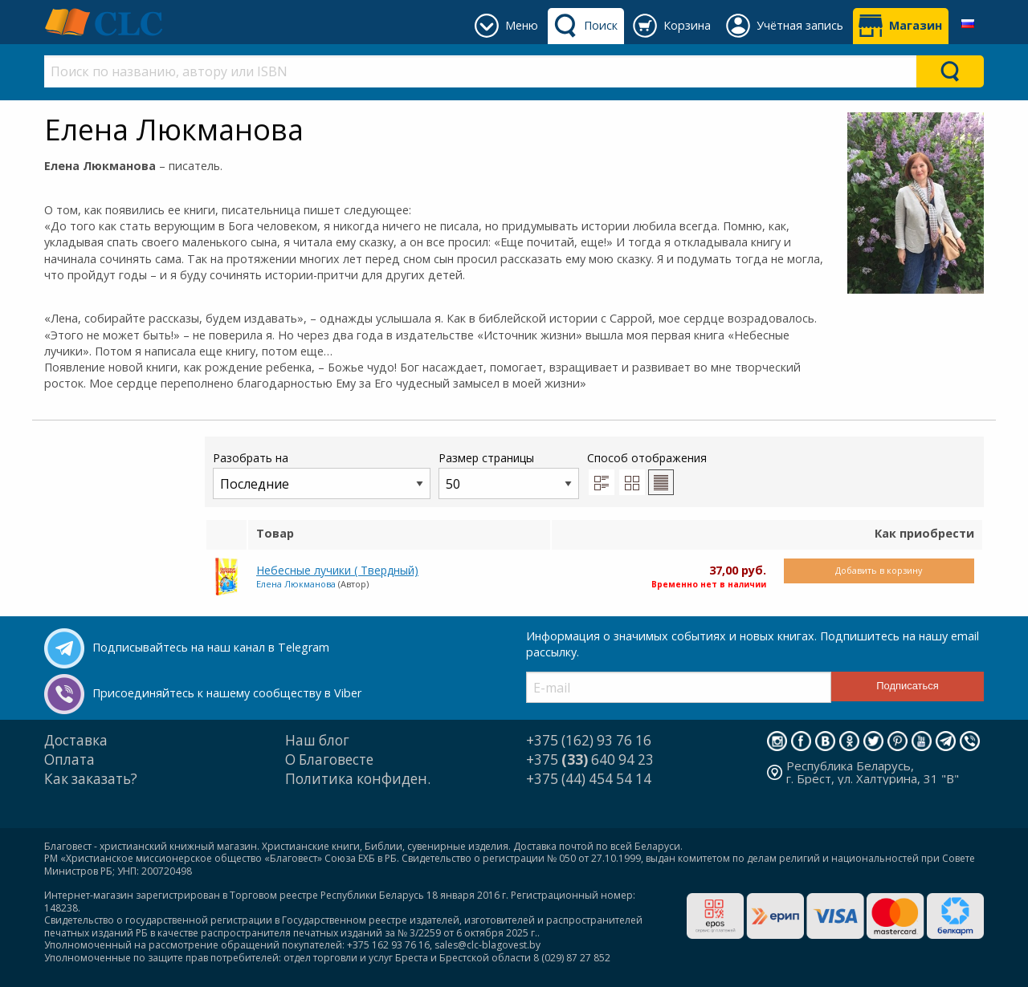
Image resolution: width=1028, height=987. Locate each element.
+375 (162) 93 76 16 (588, 740)
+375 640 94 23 (590, 759)
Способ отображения (647, 472)
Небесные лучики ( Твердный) (337, 570)
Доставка (76, 740)
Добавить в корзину (878, 570)
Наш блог (317, 740)
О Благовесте (329, 759)
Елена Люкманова (296, 584)
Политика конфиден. (357, 779)
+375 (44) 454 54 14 (588, 779)
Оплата (69, 759)
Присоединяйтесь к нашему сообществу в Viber (226, 693)
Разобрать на (321, 474)
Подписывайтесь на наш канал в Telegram (210, 647)
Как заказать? (90, 779)
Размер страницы (509, 474)
